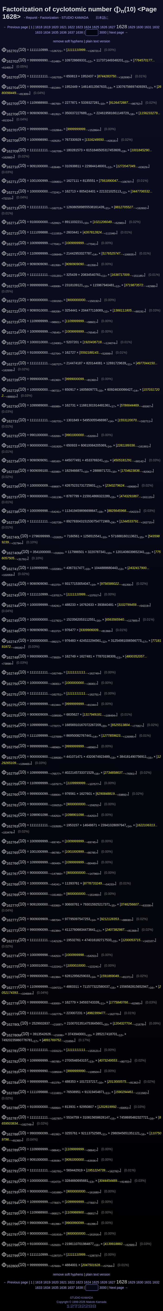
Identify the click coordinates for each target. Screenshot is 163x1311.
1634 (46, 33)
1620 (55, 27)
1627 (111, 27)
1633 (38, 33)
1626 (103, 27)
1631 (147, 27)
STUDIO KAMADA (75, 17)
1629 (131, 27)
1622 (71, 27)
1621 (63, 27)
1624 (87, 27)
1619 (46, 27)
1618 (38, 27)
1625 (95, 27)
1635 (55, 33)
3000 (103, 33)
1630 (139, 27)
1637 (71, 33)
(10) (14, 49)
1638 (79, 33)
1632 (156, 27)
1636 (63, 33)
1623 (79, 27)
